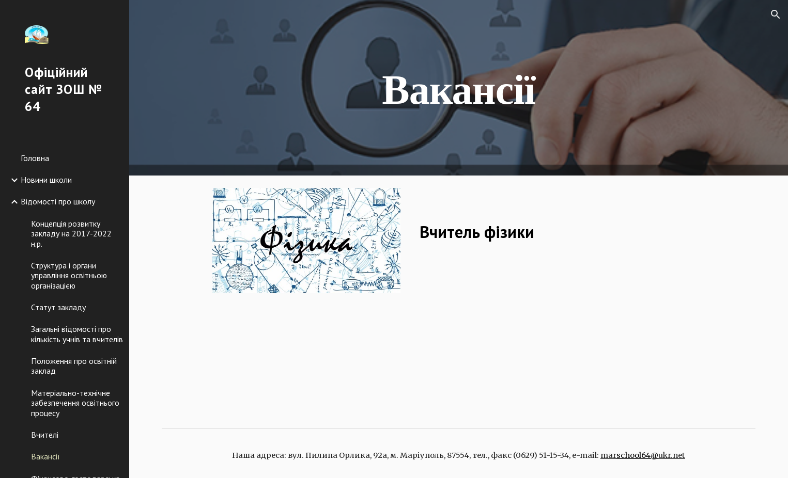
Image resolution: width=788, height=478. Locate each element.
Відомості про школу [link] (58, 201)
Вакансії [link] (45, 456)
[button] (775, 14)
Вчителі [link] (44, 434)
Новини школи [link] (46, 179)
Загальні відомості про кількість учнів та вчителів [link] (77, 334)
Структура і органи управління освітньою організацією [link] (69, 275)
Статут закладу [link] (58, 307)
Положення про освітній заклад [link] (74, 366)
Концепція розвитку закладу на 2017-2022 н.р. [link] (71, 233)
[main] (459, 87)
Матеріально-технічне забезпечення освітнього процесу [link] (75, 403)
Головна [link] (35, 158)
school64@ (637, 455)
